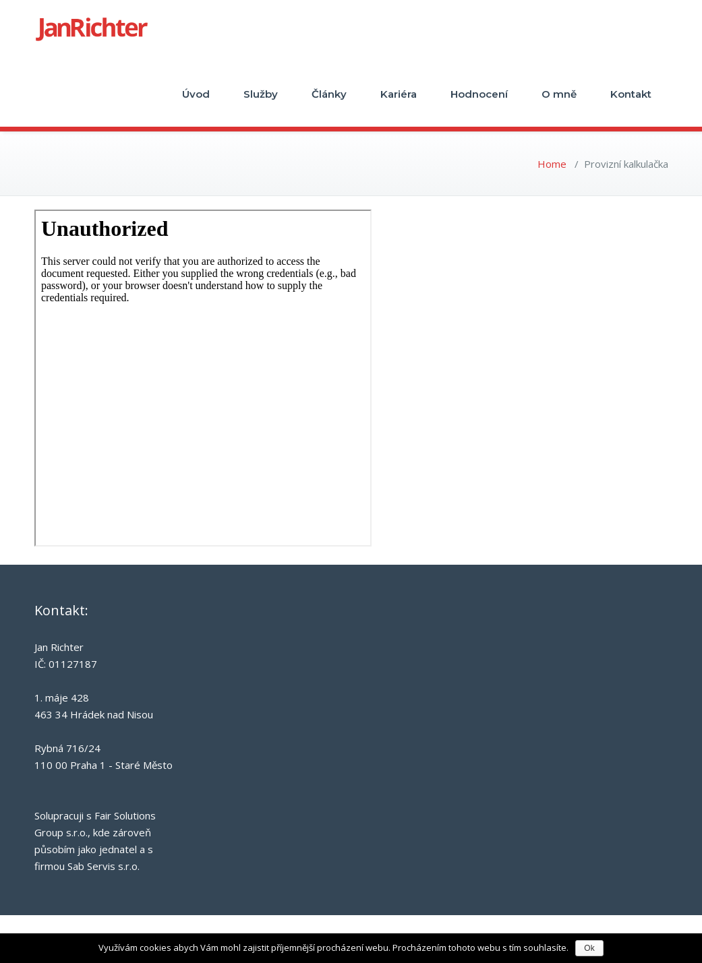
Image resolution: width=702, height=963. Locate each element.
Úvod (196, 94)
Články (329, 94)
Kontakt (630, 94)
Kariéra (398, 94)
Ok (589, 948)
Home (551, 163)
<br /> (203, 378)
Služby (260, 94)
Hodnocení (479, 94)
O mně (559, 94)
